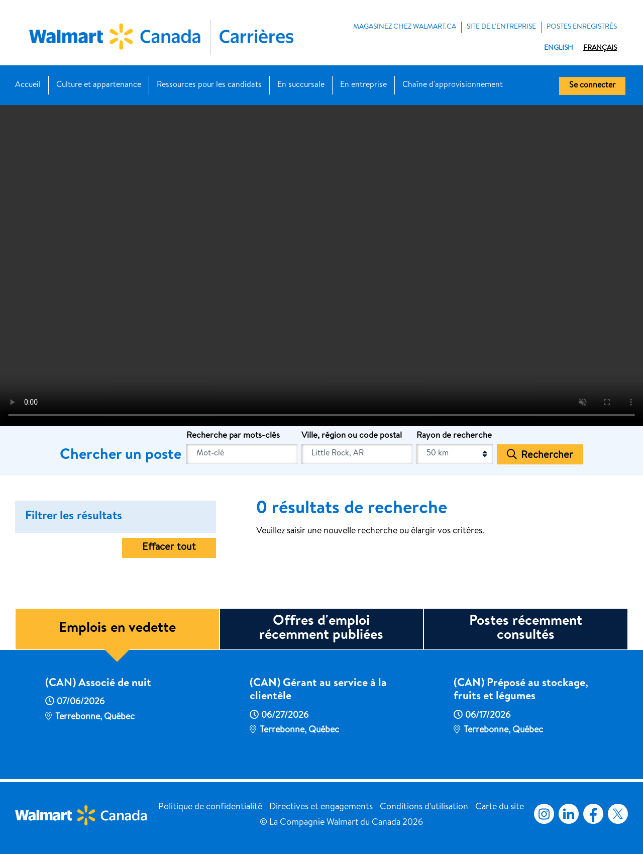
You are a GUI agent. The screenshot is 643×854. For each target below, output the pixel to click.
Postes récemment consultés (525, 629)
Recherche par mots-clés (233, 436)
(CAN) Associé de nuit (98, 684)
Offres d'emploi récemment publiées (321, 629)
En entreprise (363, 85)
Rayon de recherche (454, 436)
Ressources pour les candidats (209, 85)
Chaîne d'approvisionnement (452, 85)
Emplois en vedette (117, 629)
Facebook (591, 814)
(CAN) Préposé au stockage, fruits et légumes (521, 691)
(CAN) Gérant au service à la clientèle (318, 691)
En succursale (301, 85)
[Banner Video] (321, 265)
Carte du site (499, 807)
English (558, 48)
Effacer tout (169, 548)
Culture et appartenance (98, 85)
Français (600, 48)
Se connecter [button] (592, 86)
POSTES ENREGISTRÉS (582, 27)
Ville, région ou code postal (351, 436)
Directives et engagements (321, 807)
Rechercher (547, 455)
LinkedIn (569, 814)
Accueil (28, 85)
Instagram (544, 814)
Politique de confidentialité (210, 807)
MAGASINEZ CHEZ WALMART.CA (404, 27)
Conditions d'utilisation (424, 807)
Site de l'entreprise (501, 27)
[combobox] (356, 454)
